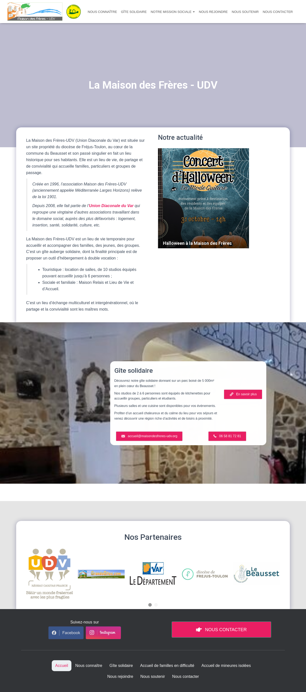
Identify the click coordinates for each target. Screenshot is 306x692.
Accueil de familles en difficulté (167, 665)
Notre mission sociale (173, 12)
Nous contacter (278, 12)
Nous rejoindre (213, 12)
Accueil (61, 665)
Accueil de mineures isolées (226, 665)
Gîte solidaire (134, 12)
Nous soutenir (245, 12)
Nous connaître (102, 12)
